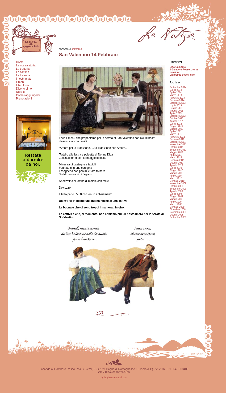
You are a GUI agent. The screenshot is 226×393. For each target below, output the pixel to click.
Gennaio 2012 (177, 139)
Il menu (20, 82)
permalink (76, 49)
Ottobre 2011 (176, 147)
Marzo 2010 (176, 178)
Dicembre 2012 (178, 116)
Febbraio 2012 (177, 136)
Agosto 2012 (176, 121)
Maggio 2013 (176, 110)
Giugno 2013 (176, 108)
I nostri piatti (23, 78)
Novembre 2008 (178, 212)
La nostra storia (26, 65)
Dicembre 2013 (178, 103)
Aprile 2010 (176, 175)
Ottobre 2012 (176, 118)
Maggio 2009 (176, 199)
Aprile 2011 (176, 155)
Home (20, 62)
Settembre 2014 (178, 87)
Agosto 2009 (176, 191)
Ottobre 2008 (176, 214)
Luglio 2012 (176, 123)
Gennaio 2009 (177, 207)
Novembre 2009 (178, 183)
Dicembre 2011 (178, 142)
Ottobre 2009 (176, 186)
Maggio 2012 (176, 129)
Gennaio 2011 (177, 160)
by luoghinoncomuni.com (114, 377)
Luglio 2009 (176, 194)
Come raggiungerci (28, 95)
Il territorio (22, 85)
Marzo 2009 (176, 204)
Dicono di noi (24, 88)
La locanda (23, 75)
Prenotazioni (24, 98)
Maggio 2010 (176, 173)
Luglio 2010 (176, 168)
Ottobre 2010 (176, 162)
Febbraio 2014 (177, 97)
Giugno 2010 (176, 170)
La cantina (22, 72)
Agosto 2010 (176, 165)
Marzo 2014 (176, 95)
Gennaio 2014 (177, 100)
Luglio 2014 (176, 90)
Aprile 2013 (176, 113)
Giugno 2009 (176, 196)
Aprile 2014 (176, 92)
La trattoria (22, 68)
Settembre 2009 (178, 188)
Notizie (20, 92)
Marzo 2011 (176, 157)
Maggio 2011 (176, 152)
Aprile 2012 (176, 131)
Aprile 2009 (176, 201)
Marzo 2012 (176, 134)
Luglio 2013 (176, 105)
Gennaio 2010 (177, 181)
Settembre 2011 (178, 149)
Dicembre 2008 (178, 209)
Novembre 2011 (178, 144)
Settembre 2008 (178, 217)
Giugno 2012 (176, 126)
